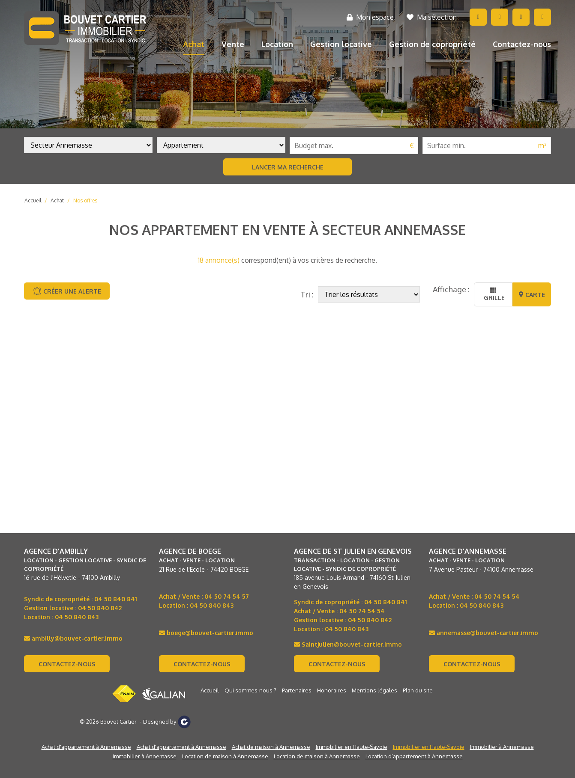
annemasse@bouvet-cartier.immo (483, 632)
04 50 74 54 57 (226, 596)
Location (277, 44)
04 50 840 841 (115, 599)
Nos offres (85, 200)
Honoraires (331, 690)
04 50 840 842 (100, 608)
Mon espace (370, 17)
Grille (493, 294)
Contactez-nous (522, 44)
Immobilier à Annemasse (502, 746)
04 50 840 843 (77, 617)
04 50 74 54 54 (362, 611)
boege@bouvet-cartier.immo (206, 632)
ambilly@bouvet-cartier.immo (73, 638)
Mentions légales (374, 690)
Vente (233, 44)
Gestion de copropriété (432, 44)
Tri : (307, 294)
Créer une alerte (67, 291)
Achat (193, 44)
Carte (532, 294)
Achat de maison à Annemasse (271, 746)
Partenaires (296, 690)
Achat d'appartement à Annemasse (86, 746)
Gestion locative (341, 44)
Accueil (32, 200)
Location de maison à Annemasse (225, 756)
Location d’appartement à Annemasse (414, 756)
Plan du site (418, 690)
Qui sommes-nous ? (250, 690)
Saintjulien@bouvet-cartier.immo (348, 644)
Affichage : (451, 289)
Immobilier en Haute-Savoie (351, 746)
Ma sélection (432, 17)
